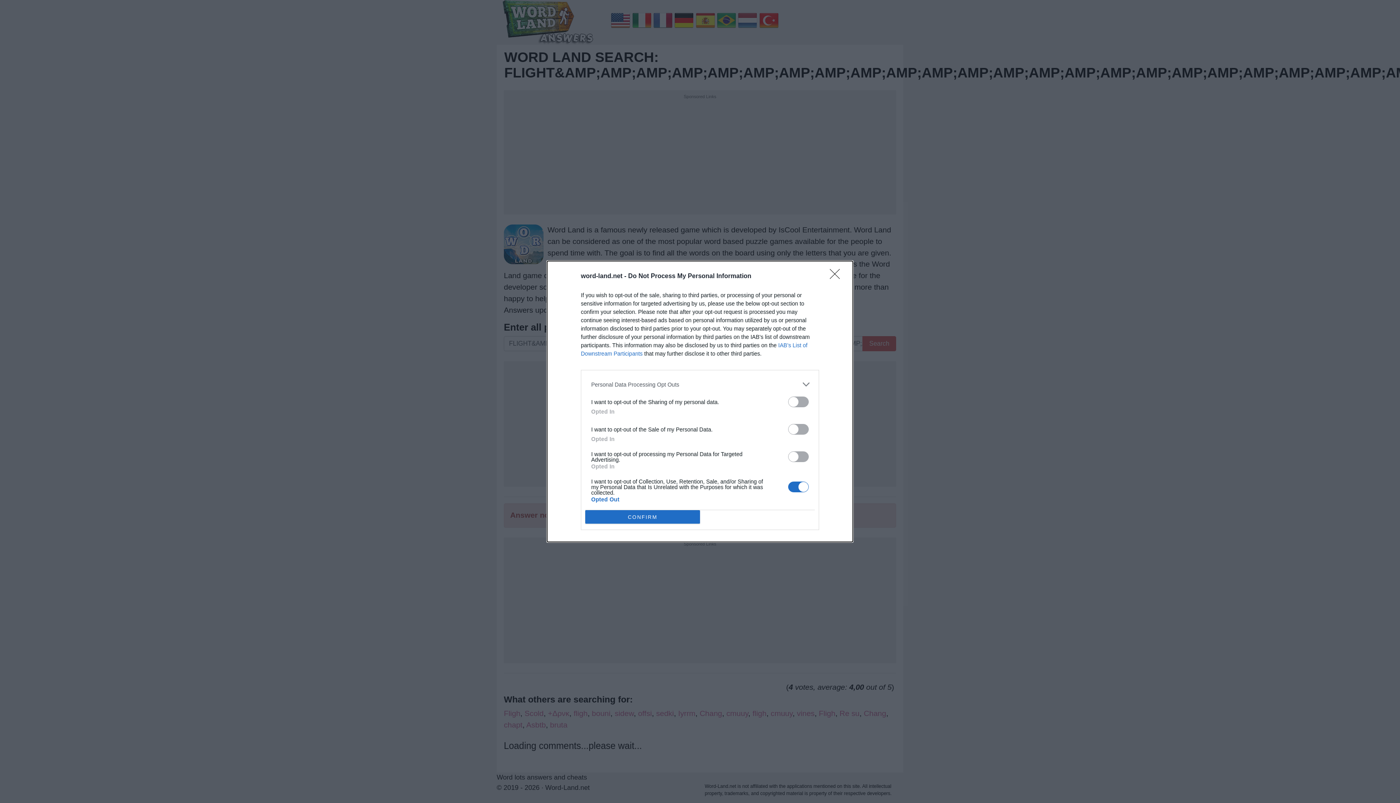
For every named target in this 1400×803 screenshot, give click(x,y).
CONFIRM (643, 517)
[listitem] (700, 384)
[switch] (798, 402)
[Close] (837, 276)
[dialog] (700, 401)
